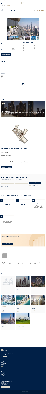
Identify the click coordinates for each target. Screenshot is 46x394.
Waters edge (3, 373)
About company (3, 363)
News (2, 362)
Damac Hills (3, 374)
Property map (3, 361)
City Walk (2, 371)
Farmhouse (3, 372)
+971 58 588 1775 (4, 384)
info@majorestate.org (4, 383)
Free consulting (7, 243)
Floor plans (9, 167)
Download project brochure (6, 54)
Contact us (2, 387)
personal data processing (35, 185)
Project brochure (3, 167)
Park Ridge (2, 375)
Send (35, 182)
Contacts (2, 364)
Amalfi (2, 370)
